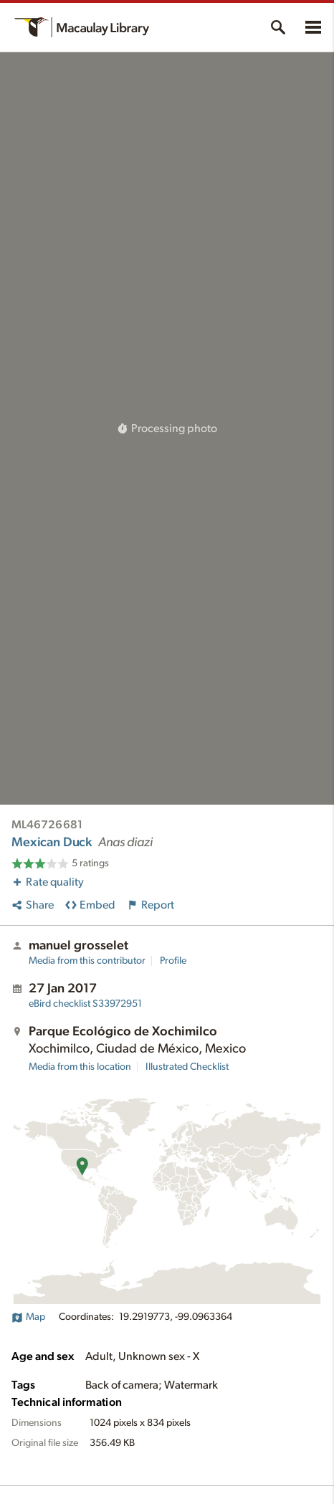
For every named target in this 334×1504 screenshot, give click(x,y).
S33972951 (85, 1004)
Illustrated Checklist (187, 1067)
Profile (173, 961)
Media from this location (80, 1067)
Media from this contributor (87, 961)
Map (28, 1317)
